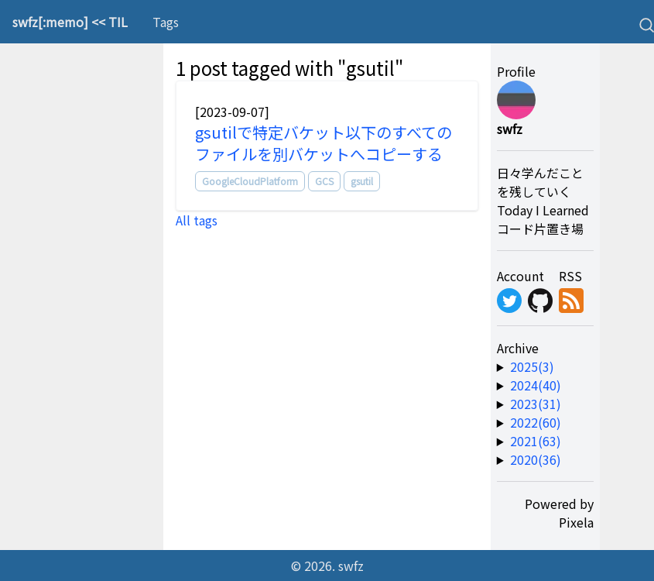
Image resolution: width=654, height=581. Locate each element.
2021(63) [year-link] (535, 440)
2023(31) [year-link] (535, 403)
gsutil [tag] (362, 180)
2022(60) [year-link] (535, 422)
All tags (196, 220)
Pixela (576, 522)
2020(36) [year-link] (535, 459)
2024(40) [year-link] (535, 385)
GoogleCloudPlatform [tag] (250, 180)
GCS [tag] (324, 180)
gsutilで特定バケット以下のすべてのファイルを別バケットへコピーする (323, 143)
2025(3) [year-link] (532, 366)
